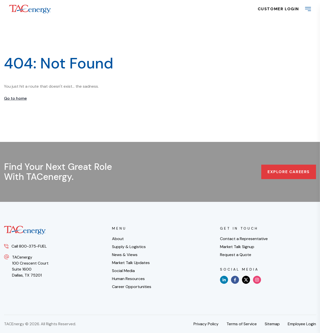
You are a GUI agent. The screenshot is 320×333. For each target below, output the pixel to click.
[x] (246, 280)
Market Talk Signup (237, 246)
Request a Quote (235, 254)
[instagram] (257, 280)
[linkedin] (224, 280)
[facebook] (235, 280)
